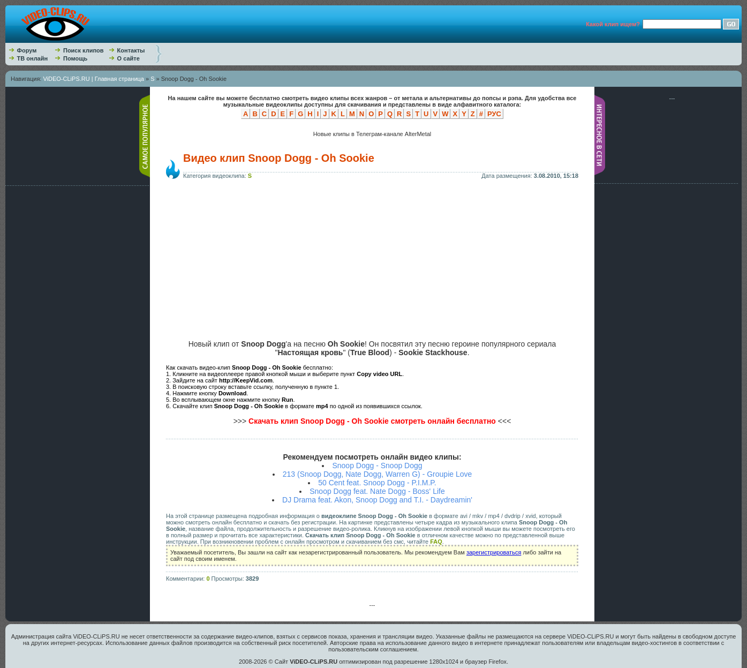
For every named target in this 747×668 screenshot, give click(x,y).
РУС (494, 114)
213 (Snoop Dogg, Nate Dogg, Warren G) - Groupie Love (377, 474)
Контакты (131, 50)
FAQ (436, 541)
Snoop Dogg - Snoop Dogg (377, 465)
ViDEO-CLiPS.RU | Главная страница (93, 79)
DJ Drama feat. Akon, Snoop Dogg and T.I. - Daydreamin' (377, 500)
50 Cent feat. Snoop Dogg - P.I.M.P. (377, 482)
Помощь (75, 58)
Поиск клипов (83, 50)
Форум (27, 50)
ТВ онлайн (32, 58)
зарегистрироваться (493, 552)
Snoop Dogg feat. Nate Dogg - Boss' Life (377, 491)
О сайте (128, 58)
